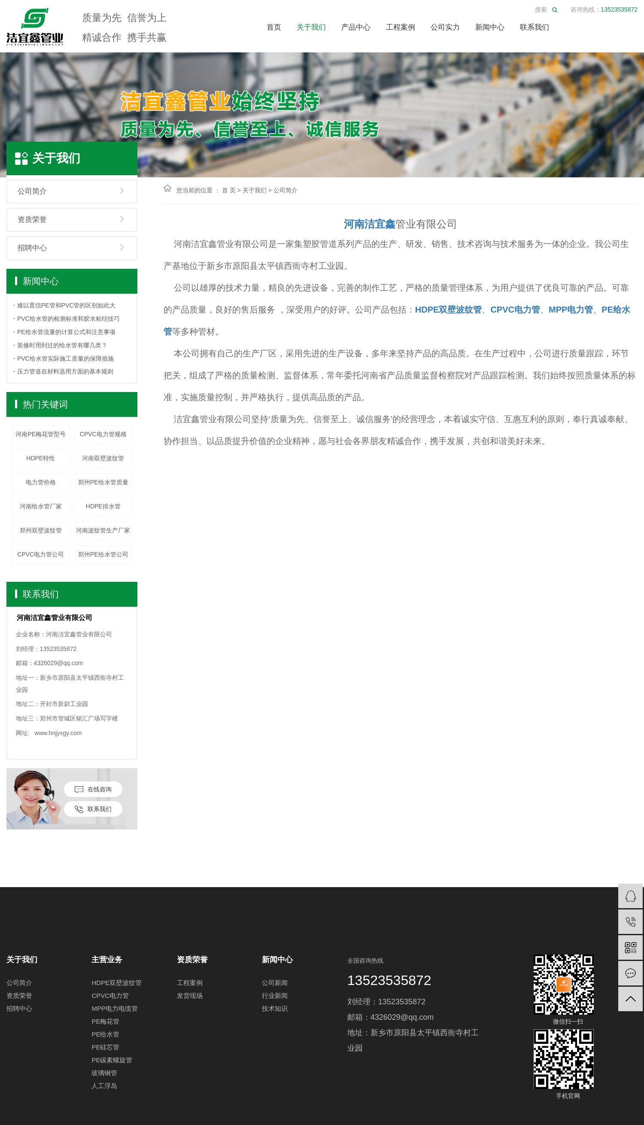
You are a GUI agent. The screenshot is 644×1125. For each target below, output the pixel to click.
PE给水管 (105, 1034)
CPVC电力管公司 (40, 554)
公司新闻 (275, 982)
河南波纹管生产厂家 (103, 530)
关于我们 (311, 27)
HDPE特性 (40, 458)
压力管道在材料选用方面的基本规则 (65, 371)
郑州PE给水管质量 (103, 482)
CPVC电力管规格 (103, 434)
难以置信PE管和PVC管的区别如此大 (66, 305)
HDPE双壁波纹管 (116, 982)
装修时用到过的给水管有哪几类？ (62, 345)
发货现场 (190, 995)
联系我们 (534, 27)
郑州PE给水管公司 (103, 554)
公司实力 (445, 27)
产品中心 (356, 27)
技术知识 (275, 1008)
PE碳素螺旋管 (111, 1060)
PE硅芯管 (105, 1047)
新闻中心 (489, 27)
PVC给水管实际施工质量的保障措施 (65, 358)
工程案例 (400, 27)
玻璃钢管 (104, 1072)
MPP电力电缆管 (114, 1008)
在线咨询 (93, 789)
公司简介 (32, 191)
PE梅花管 (105, 1021)
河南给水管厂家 (41, 506)
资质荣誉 (32, 220)
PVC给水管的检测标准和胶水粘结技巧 (68, 318)
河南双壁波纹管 (103, 458)
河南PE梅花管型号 (40, 434)
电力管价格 (41, 482)
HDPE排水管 (103, 506)
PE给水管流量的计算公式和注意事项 (66, 331)
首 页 (229, 190)
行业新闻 (275, 995)
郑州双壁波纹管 (41, 530)
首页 (274, 27)
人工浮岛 (104, 1085)
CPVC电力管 (110, 995)
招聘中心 (32, 248)
